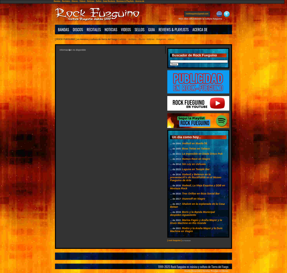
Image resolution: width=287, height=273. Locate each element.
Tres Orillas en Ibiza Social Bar (201, 193)
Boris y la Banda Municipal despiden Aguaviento (192, 213)
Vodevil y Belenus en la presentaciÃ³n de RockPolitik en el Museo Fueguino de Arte (195, 177)
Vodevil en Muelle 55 (194, 143)
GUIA (151, 29)
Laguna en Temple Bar (196, 169)
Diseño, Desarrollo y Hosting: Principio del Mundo (206, 271)
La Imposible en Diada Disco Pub (202, 153)
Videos (82, 1)
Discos (75, 1)
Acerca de (139, 1)
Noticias (90, 1)
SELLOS (140, 29)
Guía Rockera (109, 1)
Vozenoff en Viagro (193, 198)
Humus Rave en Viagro (196, 158)
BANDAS (63, 29)
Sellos (98, 1)
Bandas (57, 1)
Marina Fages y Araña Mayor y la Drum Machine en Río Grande (196, 222)
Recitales (66, 1)
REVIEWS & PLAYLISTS (174, 29)
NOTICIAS (111, 29)
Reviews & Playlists (125, 1)
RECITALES (94, 29)
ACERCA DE (200, 29)
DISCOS (78, 29)
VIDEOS (126, 29)
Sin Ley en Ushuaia (194, 164)
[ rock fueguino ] (174, 240)
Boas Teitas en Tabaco (196, 148)
